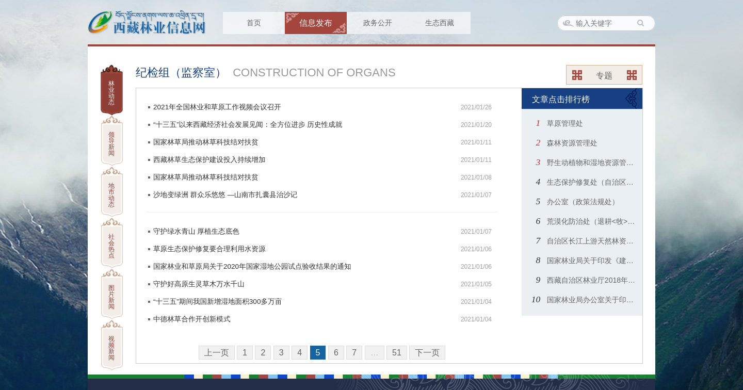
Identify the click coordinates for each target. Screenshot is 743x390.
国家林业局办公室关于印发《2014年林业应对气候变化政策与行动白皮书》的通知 (592, 300)
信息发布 (315, 23)
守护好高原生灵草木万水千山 (199, 284)
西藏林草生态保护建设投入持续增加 (209, 160)
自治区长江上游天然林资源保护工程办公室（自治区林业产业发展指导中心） (592, 241)
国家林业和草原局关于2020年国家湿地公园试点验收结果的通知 (252, 266)
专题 (604, 75)
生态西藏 (439, 23)
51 (396, 352)
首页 (254, 23)
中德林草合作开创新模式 (192, 319)
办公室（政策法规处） (582, 202)
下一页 (427, 352)
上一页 (216, 352)
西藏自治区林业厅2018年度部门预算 (592, 280)
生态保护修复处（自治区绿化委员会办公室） (592, 182)
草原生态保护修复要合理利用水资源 (209, 249)
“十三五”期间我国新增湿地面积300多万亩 (217, 301)
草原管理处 (564, 123)
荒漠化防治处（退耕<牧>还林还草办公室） (592, 221)
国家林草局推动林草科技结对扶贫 (206, 142)
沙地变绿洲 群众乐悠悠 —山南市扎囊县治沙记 (225, 195)
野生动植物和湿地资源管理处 (592, 162)
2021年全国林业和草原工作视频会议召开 (217, 107)
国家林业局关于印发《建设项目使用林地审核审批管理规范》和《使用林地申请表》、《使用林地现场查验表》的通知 (592, 260)
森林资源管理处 (571, 143)
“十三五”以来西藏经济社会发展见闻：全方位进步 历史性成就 (247, 124)
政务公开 (377, 23)
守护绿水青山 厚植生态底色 (196, 231)
